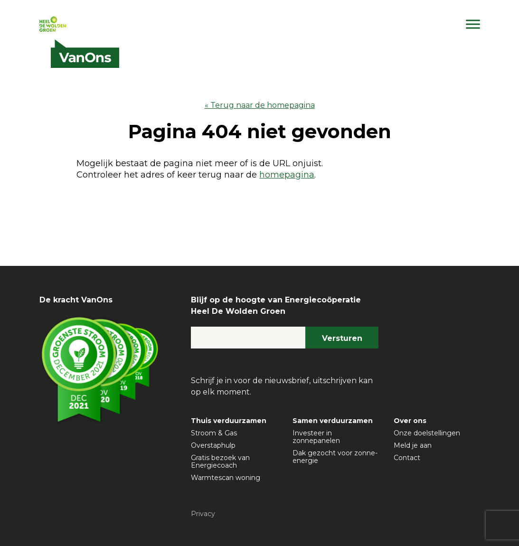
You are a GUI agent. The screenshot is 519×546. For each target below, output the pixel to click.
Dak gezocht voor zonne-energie (335, 457)
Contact (407, 457)
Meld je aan (413, 445)
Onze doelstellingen (427, 433)
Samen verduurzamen (333, 420)
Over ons (410, 420)
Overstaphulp (213, 445)
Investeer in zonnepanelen (316, 437)
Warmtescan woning (225, 477)
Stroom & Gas (214, 433)
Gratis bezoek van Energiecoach (220, 461)
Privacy (203, 513)
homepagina (286, 174)
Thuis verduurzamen (228, 420)
